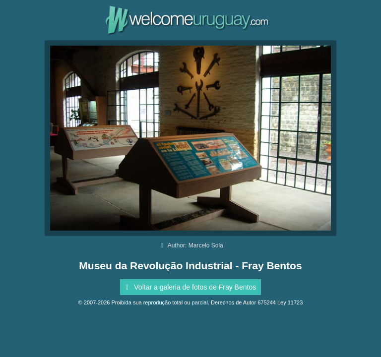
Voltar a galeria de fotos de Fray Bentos (189, 287)
